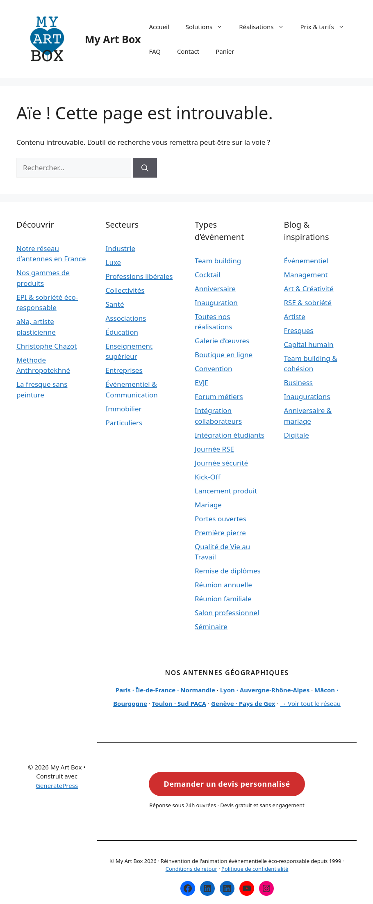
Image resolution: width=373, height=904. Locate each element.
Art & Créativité (309, 288)
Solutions (208, 26)
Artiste (294, 316)
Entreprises (124, 370)
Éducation (122, 332)
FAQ (155, 51)
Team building (218, 260)
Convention (213, 368)
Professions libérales (139, 276)
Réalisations (265, 26)
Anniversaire (215, 288)
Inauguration (216, 302)
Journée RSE (214, 449)
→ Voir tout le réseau (310, 703)
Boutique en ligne (223, 354)
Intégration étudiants (229, 435)
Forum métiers (219, 396)
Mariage (208, 504)
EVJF (201, 382)
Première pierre (220, 532)
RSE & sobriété (308, 302)
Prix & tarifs (326, 26)
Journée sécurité (221, 463)
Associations (126, 318)
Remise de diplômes (228, 570)
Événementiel (306, 260)
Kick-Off (208, 477)
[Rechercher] (145, 168)
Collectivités (125, 290)
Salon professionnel (227, 612)
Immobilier (124, 408)
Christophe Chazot (46, 346)
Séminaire (211, 626)
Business (298, 382)
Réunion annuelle (223, 584)
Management (306, 274)
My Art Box (113, 39)
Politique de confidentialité (254, 868)
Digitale (296, 435)
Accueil (159, 27)
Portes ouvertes (220, 518)
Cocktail (208, 274)
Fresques (299, 330)
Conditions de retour (191, 868)
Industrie (121, 248)
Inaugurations (307, 396)
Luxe (113, 262)
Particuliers (124, 422)
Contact (188, 51)
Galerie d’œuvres (222, 340)
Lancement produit (226, 490)
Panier (225, 51)
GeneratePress (57, 785)
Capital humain (309, 344)
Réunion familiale (223, 598)
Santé (115, 304)
